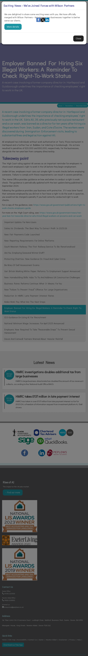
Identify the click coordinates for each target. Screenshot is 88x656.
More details (13, 26)
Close (78, 38)
